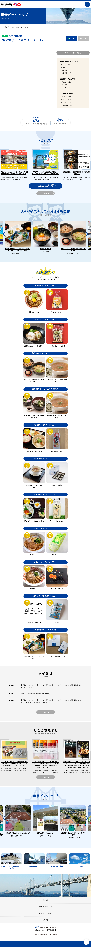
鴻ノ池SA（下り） (67, 87)
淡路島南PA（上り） (68, 70)
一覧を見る (45, 193)
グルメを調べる (45, 944)
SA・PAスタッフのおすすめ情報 (36, 122)
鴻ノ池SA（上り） (67, 85)
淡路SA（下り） (67, 67)
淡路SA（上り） (67, 64)
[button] (87, 158)
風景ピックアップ (60, 122)
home (2, 27)
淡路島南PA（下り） (68, 73)
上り (73, 38)
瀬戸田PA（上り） (67, 97)
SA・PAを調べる (27, 944)
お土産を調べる (64, 944)
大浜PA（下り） (66, 102)
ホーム (9, 944)
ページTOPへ (86, 942)
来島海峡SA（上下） (68, 105)
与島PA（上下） (66, 82)
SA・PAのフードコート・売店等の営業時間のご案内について (45, 186)
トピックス (82, 944)
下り (85, 38)
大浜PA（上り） (66, 99)
